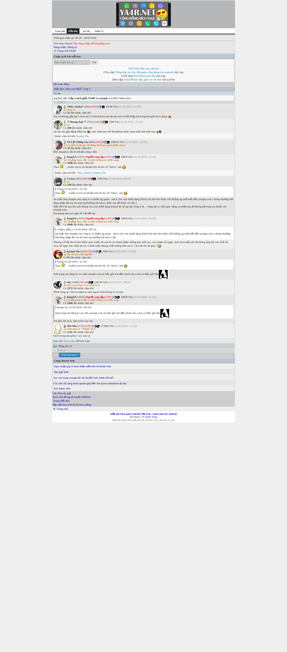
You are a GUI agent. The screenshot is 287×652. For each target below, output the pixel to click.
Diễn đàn (59, 88)
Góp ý (87, 88)
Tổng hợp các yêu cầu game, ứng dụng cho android (144, 72)
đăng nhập (69, 341)
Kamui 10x (82, 136)
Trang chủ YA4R (66, 50)
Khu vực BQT (74, 88)
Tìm (94, 62)
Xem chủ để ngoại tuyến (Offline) (72, 396)
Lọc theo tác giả (62, 393)
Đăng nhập (60, 47)
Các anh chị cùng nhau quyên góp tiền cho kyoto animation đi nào (89, 383)
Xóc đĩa (86, 31)
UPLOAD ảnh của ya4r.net (143, 68)
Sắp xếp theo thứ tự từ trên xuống (72, 404)
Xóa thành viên (61, 388)
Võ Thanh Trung (149, 416)
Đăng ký (72, 47)
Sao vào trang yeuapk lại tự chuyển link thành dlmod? (83, 377)
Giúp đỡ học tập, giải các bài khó (142, 79)
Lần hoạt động (61, 84)
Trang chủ (60, 31)
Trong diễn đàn (61, 400)
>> (65, 102)
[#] (98, 106)
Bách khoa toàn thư (144, 75)
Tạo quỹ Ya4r (61, 372)
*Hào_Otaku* (84, 172)
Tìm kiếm (57, 93)
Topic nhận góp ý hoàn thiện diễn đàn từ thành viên (82, 366)
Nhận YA (99, 31)
